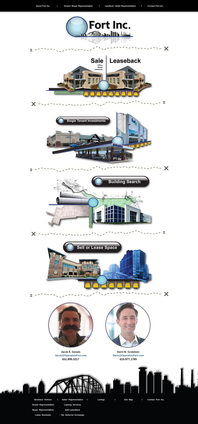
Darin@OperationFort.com (128, 355)
